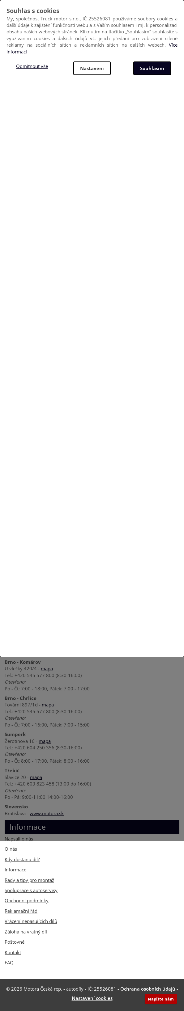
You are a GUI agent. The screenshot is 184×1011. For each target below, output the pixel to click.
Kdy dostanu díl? (22, 859)
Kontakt (13, 952)
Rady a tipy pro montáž (29, 880)
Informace (15, 869)
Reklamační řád (21, 911)
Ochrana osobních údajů (147, 989)
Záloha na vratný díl (26, 932)
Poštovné (14, 942)
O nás (11, 849)
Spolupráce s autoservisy (31, 890)
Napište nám (161, 999)
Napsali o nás (19, 839)
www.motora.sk (47, 813)
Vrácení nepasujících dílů (31, 921)
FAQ (9, 962)
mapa (47, 668)
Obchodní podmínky (27, 900)
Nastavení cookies (92, 998)
